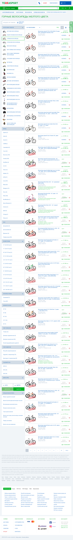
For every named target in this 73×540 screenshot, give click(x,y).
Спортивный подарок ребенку (11, 498)
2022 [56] (5, 373)
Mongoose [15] (6, 188)
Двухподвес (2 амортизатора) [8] (10, 358)
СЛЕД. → (67, 450)
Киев (3, 476)
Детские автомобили (11, 81)
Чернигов (58, 476)
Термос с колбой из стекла (10, 497)
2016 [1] (5, 366)
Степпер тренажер (8, 504)
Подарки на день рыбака (26, 498)
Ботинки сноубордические (26, 504)
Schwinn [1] (5, 206)
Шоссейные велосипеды (12, 49)
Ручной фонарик (40, 493)
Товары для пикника (7, 420)
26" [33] (5, 316)
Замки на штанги (41, 500)
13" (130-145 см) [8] (7, 263)
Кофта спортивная (58, 498)
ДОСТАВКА (6, 522)
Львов (18, 476)
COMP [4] (5, 143)
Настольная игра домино (59, 506)
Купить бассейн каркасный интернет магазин (12, 400)
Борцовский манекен (41, 504)
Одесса (11, 476)
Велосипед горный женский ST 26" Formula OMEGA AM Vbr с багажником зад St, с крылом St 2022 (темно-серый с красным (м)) (49, 380)
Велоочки (7, 119)
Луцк (62, 478)
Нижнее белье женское (58, 500)
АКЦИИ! (45, 3)
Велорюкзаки (8, 69)
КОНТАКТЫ (17, 531)
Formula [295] (6, 158)
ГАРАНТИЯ (5, 528)
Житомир (68, 476)
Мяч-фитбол (7, 500)
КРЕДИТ (5, 531)
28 (61, 450)
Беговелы (7, 62)
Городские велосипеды (11, 42)
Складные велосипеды (11, 58)
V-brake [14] (5, 331)
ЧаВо (30, 488)
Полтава (53, 476)
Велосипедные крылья (11, 84)
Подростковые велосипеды (12, 35)
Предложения (36, 488)
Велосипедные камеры (11, 92)
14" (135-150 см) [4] (7, 274)
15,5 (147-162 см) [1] (7, 278)
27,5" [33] (5, 320)
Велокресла (8, 73)
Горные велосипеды (10, 38)
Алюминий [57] (6, 297)
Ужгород (13, 480)
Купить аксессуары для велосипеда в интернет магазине (13, 416)
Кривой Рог (29, 476)
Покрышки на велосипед (12, 88)
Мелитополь (67, 478)
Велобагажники (9, 77)
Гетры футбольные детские (10, 506)
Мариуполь (39, 476)
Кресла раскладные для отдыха (27, 495)
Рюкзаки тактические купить (9, 408)
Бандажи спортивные (58, 508)
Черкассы (63, 476)
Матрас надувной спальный (9, 396)
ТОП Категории (7, 488)
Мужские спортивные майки (60, 497)
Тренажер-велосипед (9, 502)
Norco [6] (5, 192)
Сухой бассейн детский (42, 506)
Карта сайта (18, 537)
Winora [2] (5, 218)
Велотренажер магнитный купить (10, 404)
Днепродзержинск (26, 478)
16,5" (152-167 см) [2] (7, 282)
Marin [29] (5, 184)
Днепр (15, 476)
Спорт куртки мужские (8, 411)
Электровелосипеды (10, 66)
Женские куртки (24, 497)
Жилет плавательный (25, 506)
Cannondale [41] (6, 147)
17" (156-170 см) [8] (7, 248)
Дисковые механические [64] (9, 339)
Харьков (6, 476)
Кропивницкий (18, 478)
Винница (44, 476)
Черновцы (32, 478)
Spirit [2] (5, 210)
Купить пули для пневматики (9, 424)
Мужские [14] (6, 233)
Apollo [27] (5, 132)
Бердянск (8, 480)
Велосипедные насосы (11, 99)
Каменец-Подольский (20, 480)
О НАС (16, 528)
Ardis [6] (5, 136)
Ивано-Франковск (44, 478)
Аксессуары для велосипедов (9, 123)
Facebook (53, 522)
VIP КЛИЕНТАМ (18, 525)
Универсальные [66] (7, 237)
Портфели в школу (41, 497)
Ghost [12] (5, 169)
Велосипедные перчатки (12, 112)
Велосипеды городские (26, 500)
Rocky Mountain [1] (7, 203)
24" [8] (4, 312)
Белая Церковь (57, 478)
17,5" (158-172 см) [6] (7, 285)
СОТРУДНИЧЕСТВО (19, 522)
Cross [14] (5, 151)
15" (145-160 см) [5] (7, 245)
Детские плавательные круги (27, 502)
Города (13, 488)
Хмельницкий (7, 478)
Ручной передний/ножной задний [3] (11, 342)
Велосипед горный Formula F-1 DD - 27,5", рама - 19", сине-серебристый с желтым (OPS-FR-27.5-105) (49, 357)
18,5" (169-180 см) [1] (7, 289)
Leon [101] (5, 180)
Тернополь (51, 478)
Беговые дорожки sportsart (10, 495)
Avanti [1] (5, 139)
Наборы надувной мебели (10, 493)
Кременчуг (38, 478)
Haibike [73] (5, 173)
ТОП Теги (18, 488)
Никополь (3, 480)
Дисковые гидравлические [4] (9, 335)
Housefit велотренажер (26, 493)
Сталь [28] (5, 301)
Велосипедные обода (11, 95)
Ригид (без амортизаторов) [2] (9, 350)
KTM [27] (5, 177)
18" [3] (4, 309)
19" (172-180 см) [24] (7, 256)
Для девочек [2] (6, 225)
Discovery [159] (6, 154)
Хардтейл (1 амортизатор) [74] (9, 354)
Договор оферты (25, 537)
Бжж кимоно (40, 495)
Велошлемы (8, 108)
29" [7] (4, 323)
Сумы (3, 478)
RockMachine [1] (6, 199)
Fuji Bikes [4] (6, 162)
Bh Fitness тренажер (58, 510)
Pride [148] (5, 195)
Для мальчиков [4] (7, 229)
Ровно (13, 478)
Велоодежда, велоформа (12, 115)
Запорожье (23, 476)
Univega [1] (5, 214)
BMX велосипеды (9, 46)
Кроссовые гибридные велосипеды (11, 53)
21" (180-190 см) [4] (7, 271)
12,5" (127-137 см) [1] (7, 259)
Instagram (53, 526)
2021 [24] (5, 369)
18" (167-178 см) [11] (7, 252)
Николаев (34, 476)
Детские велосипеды (11, 31)
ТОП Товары (25, 488)
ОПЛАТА (5, 525)
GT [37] (4, 166)
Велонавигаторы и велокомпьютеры (10, 103)
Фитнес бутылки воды (42, 502)
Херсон (48, 476)
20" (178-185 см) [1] (7, 267)
